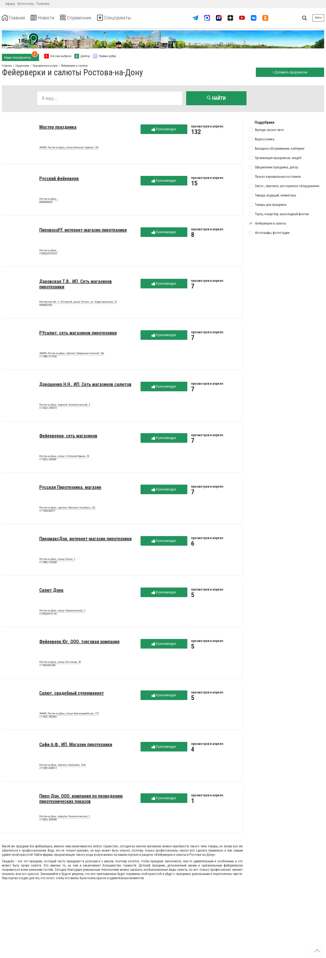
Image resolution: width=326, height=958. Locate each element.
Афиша (10, 4)
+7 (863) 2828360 (48, 717)
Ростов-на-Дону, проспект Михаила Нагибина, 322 (67, 508)
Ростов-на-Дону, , (48, 200)
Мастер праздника (57, 128)
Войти (318, 17)
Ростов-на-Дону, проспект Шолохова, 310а (62, 766)
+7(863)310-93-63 (48, 254)
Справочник (82, 18)
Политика (42, 4)
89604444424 (45, 203)
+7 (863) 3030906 (48, 820)
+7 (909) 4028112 (48, 769)
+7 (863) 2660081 (48, 460)
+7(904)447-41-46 (48, 614)
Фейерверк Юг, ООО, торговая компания (79, 642)
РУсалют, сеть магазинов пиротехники (78, 334)
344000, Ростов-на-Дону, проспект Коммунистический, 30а (71, 354)
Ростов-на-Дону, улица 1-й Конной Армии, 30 (64, 457)
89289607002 (45, 306)
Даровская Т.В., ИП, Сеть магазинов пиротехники (75, 284)
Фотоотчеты (26, 4)
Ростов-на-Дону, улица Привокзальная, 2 (62, 611)
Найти (216, 98)
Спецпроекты (125, 18)
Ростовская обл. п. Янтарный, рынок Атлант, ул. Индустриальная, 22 (78, 302)
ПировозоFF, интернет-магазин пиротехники (83, 231)
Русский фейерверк (59, 179)
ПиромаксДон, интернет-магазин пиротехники (85, 539)
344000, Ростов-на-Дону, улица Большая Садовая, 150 (68, 148)
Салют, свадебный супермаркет (71, 694)
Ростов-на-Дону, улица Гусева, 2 (57, 560)
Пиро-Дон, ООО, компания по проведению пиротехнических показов (81, 799)
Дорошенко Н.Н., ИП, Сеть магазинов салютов (85, 385)
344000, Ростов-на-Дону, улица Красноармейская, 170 (68, 714)
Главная (15, 18)
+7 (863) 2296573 (48, 408)
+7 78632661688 (47, 666)
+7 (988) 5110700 (48, 357)
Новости (46, 18)
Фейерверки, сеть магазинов (68, 436)
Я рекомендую (164, 130)
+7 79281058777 (47, 511)
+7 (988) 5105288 (48, 563)
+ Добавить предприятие (289, 72)
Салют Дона (51, 591)
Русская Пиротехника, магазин (70, 488)
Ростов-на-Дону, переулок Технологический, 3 (64, 405)
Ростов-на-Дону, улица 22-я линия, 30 (60, 663)
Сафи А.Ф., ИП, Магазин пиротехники (75, 745)
